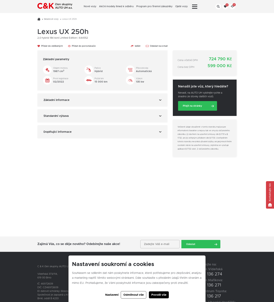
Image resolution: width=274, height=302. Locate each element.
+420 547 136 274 (204, 274)
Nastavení (111, 294)
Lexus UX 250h (69, 19)
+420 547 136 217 (204, 296)
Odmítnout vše (133, 294)
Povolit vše (158, 294)
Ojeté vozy (181, 6)
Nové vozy (90, 6)
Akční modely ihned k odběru (116, 6)
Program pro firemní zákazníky (154, 6)
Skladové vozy (51, 19)
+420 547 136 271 (204, 285)
